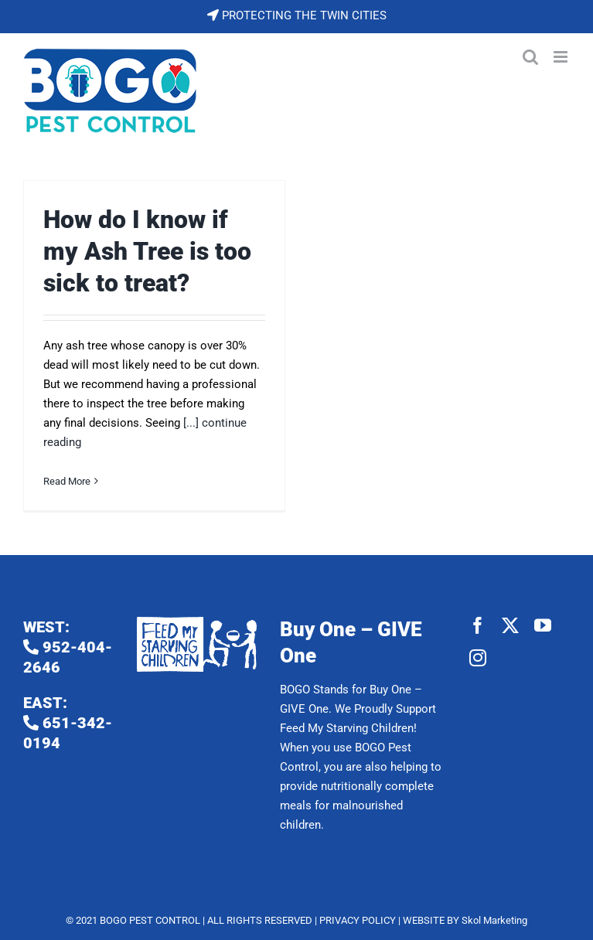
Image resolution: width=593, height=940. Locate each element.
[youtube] (542, 625)
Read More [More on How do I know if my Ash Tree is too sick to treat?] (66, 481)
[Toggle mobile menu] (562, 57)
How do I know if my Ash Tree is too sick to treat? (147, 252)
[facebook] (477, 625)
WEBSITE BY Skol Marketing (465, 920)
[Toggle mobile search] (530, 57)
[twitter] (510, 625)
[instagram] (477, 657)
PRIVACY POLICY (357, 920)
